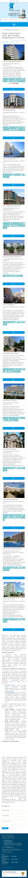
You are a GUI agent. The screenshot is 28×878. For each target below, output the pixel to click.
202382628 (6, 856)
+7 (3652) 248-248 (7, 842)
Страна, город (6, 815)
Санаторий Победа (10, 692)
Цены (13, 89)
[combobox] (14, 19)
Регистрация (12, 1)
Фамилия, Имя (6, 810)
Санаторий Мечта (10, 685)
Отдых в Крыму (5, 850)
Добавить (5, 828)
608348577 (6, 862)
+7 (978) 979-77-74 (7, 843)
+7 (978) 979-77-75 (14, 15)
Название (12, 42)
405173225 (6, 859)
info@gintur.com (9, 847)
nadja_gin (13, 856)
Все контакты (14, 17)
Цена (17, 42)
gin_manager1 (15, 862)
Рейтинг (5, 42)
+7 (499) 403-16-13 (14, 13)
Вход (17, 1)
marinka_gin (14, 859)
